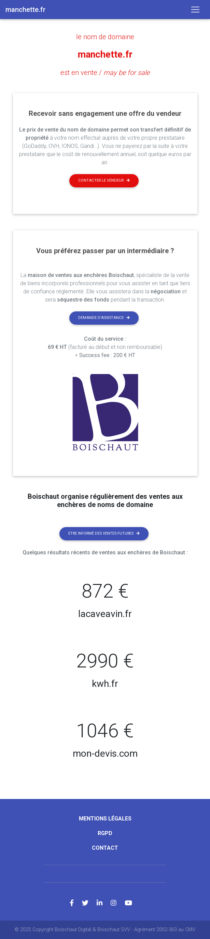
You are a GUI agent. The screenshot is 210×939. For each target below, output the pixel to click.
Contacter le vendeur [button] (104, 180)
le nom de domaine (105, 37)
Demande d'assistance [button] (104, 317)
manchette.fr (105, 54)
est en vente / (105, 72)
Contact (105, 848)
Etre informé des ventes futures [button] (104, 533)
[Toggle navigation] (195, 9)
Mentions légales (105, 818)
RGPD (105, 833)
